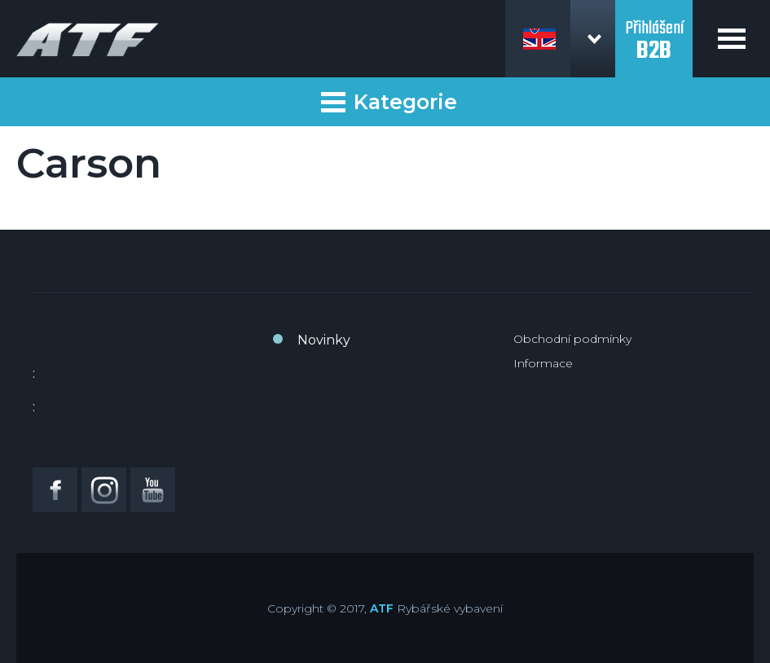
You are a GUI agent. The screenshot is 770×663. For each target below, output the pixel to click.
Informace (543, 363)
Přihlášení (654, 31)
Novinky (323, 340)
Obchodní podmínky (572, 339)
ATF (382, 608)
